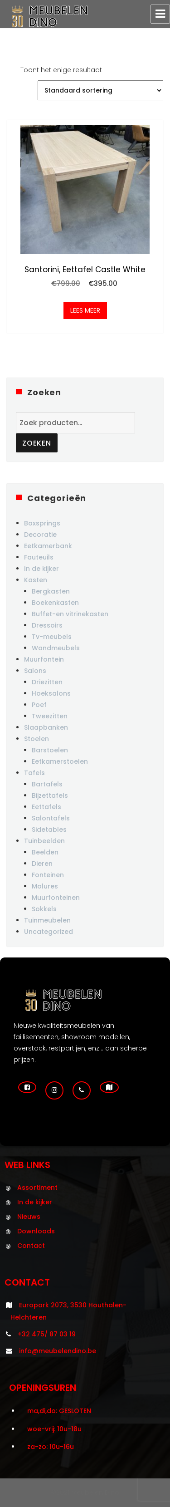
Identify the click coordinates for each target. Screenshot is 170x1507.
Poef (39, 704)
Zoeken (36, 443)
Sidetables (49, 829)
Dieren (42, 863)
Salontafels (51, 818)
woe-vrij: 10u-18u (54, 1428)
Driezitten (47, 682)
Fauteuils (38, 557)
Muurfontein (44, 659)
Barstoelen (50, 750)
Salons (35, 670)
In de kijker (41, 568)
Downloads (36, 1231)
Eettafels (46, 806)
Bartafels (47, 784)
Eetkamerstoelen (60, 761)
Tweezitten (50, 716)
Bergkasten (51, 591)
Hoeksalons (51, 693)
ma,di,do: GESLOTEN (59, 1410)
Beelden (45, 852)
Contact (31, 1245)
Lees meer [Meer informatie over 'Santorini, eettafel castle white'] (85, 310)
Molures (45, 886)
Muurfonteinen (56, 897)
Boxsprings (42, 523)
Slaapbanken (46, 727)
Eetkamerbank (48, 545)
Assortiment (37, 1187)
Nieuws (28, 1216)
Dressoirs (47, 625)
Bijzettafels (50, 795)
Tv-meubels (52, 636)
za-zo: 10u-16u (50, 1446)
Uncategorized (48, 931)
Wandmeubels (56, 648)
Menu (160, 14)
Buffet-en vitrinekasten (70, 614)
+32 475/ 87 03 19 (47, 1334)
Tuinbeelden (44, 840)
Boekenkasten (55, 602)
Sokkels (44, 908)
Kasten (35, 579)
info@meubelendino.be (57, 1350)
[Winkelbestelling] (100, 90)
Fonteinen (48, 874)
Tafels (34, 772)
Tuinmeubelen (47, 920)
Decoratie (40, 534)
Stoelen (36, 738)
